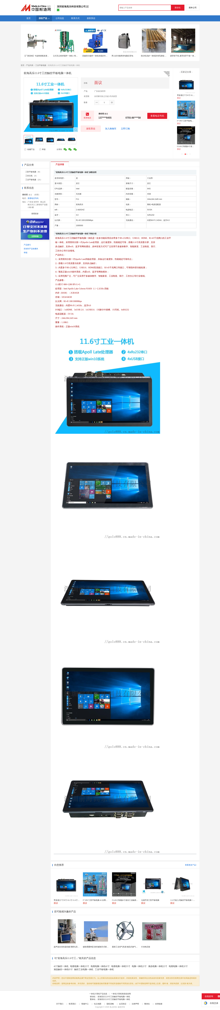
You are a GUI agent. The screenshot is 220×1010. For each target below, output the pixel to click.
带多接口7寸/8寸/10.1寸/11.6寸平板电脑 (192, 95)
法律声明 (135, 1004)
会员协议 (122, 1004)
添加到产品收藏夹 (31, 249)
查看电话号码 (157, 115)
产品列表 (29, 65)
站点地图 (97, 1004)
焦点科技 (113, 1007)
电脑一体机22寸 (139, 966)
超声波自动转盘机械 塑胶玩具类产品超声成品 (72, 947)
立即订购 (125, 128)
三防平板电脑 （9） (33, 172)
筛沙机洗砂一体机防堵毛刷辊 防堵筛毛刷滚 (158, 56)
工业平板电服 (40, 65)
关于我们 (59, 1004)
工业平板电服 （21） (33, 180)
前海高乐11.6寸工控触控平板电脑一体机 (114, 997)
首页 (22, 65)
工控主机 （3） (31, 176)
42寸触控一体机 (61, 966)
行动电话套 (145, 947)
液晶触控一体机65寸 (63, 969)
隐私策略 (110, 1004)
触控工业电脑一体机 (83, 969)
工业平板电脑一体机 (104, 969)
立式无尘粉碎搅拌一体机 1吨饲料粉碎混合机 (71, 56)
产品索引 (27, 245)
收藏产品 (29, 149)
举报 (42, 149)
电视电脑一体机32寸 (178, 966)
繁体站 (147, 1004)
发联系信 (90, 128)
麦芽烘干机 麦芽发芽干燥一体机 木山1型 (186, 56)
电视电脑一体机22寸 (79, 966)
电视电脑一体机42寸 (100, 966)
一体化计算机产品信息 (98, 994)
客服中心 (85, 1004)
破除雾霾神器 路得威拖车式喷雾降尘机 (98, 947)
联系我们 (72, 1004)
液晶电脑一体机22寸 (157, 966)
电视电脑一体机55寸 (120, 966)
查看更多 (35, 214)
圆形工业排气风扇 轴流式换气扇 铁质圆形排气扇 (131, 947)
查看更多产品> (191, 865)
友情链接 (158, 1004)
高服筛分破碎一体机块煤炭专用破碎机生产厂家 (101, 56)
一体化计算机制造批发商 (121, 994)
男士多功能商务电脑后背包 (122, 56)
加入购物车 (110, 128)
